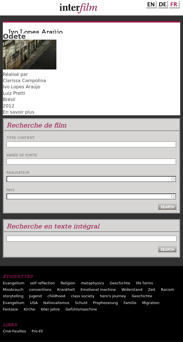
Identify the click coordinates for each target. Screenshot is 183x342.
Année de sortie (21, 155)
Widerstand (132, 289)
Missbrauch (13, 289)
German (162, 3)
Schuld (81, 303)
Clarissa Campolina (24, 80)
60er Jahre (50, 309)
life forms (144, 283)
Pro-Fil (37, 331)
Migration (150, 303)
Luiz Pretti (14, 93)
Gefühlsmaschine (81, 309)
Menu (7, 9)
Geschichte (120, 283)
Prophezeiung (105, 303)
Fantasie (10, 309)
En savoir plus (18, 112)
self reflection (42, 283)
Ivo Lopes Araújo (21, 86)
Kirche (29, 309)
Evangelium (14, 283)
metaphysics (92, 283)
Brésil (9, 99)
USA (34, 303)
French (174, 3)
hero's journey (113, 296)
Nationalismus (56, 303)
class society (82, 296)
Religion (68, 283)
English (150, 3)
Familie (130, 303)
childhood (56, 296)
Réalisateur (18, 173)
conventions (40, 289)
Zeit (151, 289)
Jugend (35, 296)
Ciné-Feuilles (14, 331)
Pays (10, 190)
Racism (167, 289)
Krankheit (66, 289)
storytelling (13, 296)
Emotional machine (98, 289)
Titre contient (20, 138)
